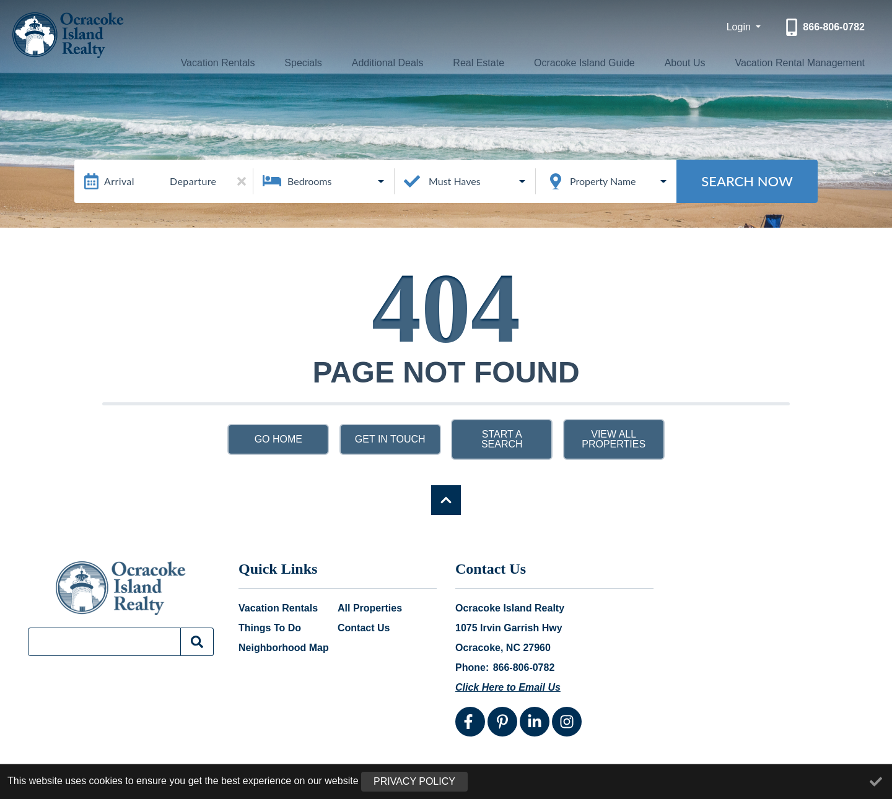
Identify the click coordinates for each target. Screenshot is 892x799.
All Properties (370, 608)
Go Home (278, 439)
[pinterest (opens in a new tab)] (502, 721)
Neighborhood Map (283, 648)
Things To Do (269, 628)
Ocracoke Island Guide (578, 62)
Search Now (747, 181)
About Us (677, 62)
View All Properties (613, 439)
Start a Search (502, 439)
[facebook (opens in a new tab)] (470, 721)
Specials (309, 62)
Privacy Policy (414, 781)
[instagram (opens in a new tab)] (567, 721)
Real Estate (473, 62)
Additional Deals (387, 62)
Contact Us (364, 628)
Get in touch (390, 439)
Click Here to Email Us (508, 687)
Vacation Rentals (229, 62)
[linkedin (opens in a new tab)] (534, 721)
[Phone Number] (824, 27)
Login (740, 27)
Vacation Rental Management (793, 62)
